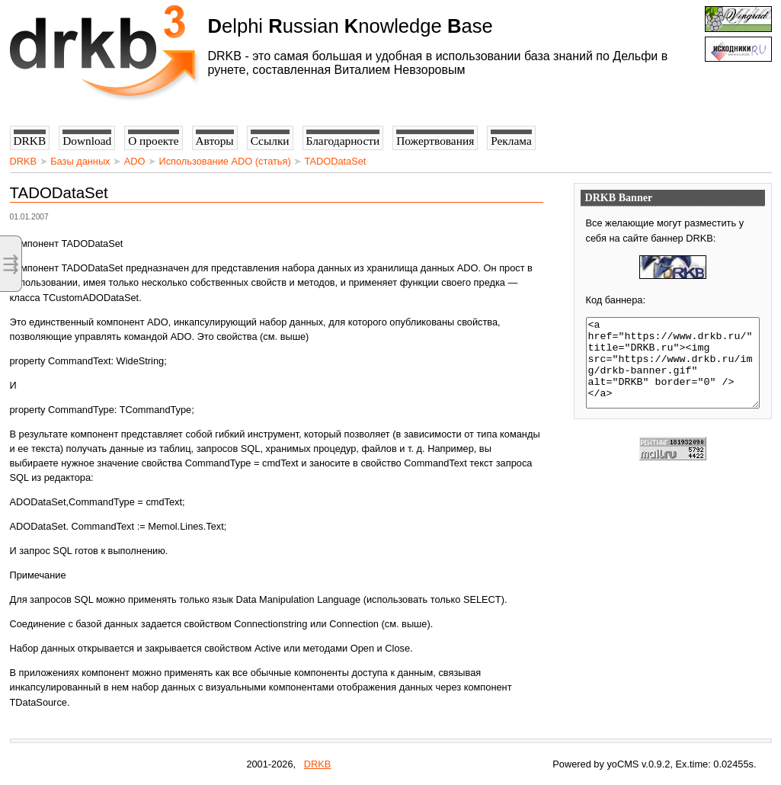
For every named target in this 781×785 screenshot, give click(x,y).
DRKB (23, 161)
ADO (135, 161)
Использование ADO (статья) (224, 161)
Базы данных (80, 161)
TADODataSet (335, 161)
